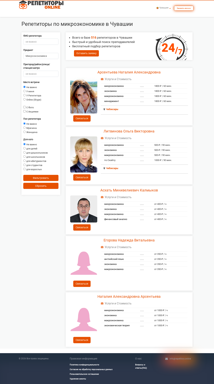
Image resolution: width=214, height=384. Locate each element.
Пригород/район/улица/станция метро (36, 66)
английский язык (114, 259)
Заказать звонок (184, 8)
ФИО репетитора (32, 35)
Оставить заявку (86, 53)
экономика (110, 91)
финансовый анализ (115, 219)
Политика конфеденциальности (84, 365)
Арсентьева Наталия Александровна (129, 72)
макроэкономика (113, 96)
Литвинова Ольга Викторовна (129, 131)
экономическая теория (117, 325)
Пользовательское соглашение (84, 374)
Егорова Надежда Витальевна (129, 240)
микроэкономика (114, 86)
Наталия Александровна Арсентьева (129, 296)
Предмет (28, 50)
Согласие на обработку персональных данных (91, 369)
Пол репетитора (32, 118)
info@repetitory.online (180, 358)
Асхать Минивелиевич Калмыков (129, 190)
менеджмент (111, 101)
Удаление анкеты (78, 379)
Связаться (82, 118)
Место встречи (31, 82)
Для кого (28, 139)
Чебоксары (112, 109)
